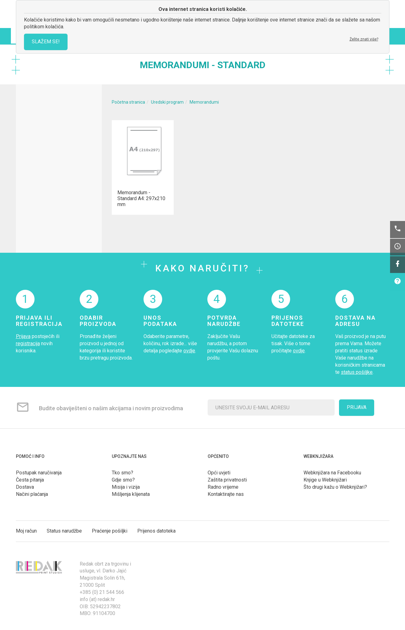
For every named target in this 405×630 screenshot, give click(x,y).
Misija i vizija (126, 487)
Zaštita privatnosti (227, 480)
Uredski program (167, 102)
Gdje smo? (123, 480)
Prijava (23, 336)
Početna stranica (128, 102)
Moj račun (26, 531)
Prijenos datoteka (156, 531)
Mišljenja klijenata (131, 494)
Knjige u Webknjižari (325, 480)
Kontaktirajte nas (226, 494)
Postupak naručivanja (39, 473)
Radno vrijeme (223, 487)
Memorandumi (204, 102)
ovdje (189, 351)
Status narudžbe (64, 531)
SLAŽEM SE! (46, 42)
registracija (28, 343)
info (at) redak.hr (97, 599)
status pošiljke (357, 372)
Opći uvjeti (219, 473)
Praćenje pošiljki (109, 531)
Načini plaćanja (32, 494)
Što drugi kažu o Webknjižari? (335, 487)
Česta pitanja (30, 480)
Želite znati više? (364, 39)
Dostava (25, 487)
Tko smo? (122, 473)
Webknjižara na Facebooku (332, 473)
